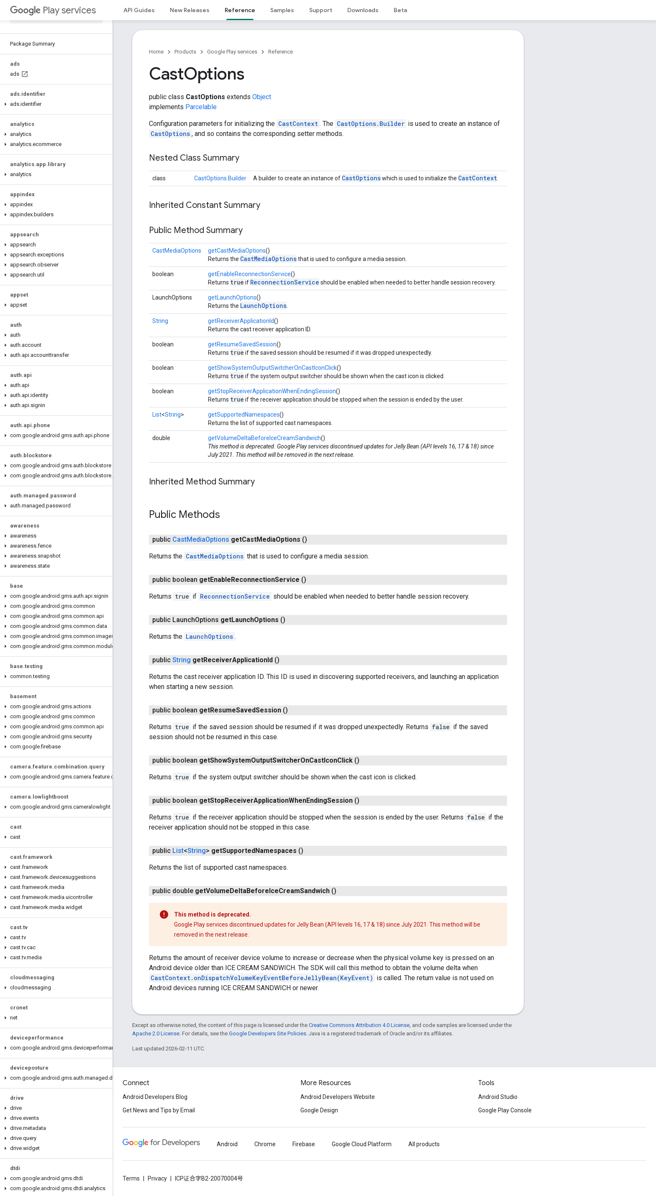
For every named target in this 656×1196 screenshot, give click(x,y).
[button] (54, 104)
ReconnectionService (284, 282)
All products (424, 1144)
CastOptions (170, 134)
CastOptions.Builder (371, 124)
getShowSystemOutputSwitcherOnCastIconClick (272, 367)
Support (320, 10)
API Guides (139, 10)
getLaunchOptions (232, 297)
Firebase (303, 1144)
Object (261, 97)
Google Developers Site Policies (267, 1033)
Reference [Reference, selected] (240, 10)
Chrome (265, 1144)
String (160, 321)
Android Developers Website (337, 1097)
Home (156, 52)
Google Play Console (505, 1110)
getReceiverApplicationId (241, 321)
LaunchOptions (263, 306)
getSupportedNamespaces (243, 414)
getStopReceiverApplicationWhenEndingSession (272, 391)
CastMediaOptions (176, 250)
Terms (131, 1178)
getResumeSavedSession (242, 344)
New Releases (190, 10)
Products (185, 52)
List (156, 414)
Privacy (157, 1178)
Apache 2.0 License (155, 1033)
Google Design (319, 1110)
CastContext (298, 124)
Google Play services (232, 52)
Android (227, 1144)
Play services (53, 10)
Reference (280, 52)
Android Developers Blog (155, 1097)
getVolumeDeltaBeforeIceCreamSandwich (264, 438)
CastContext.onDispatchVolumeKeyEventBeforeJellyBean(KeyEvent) (262, 978)
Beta (400, 10)
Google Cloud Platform (362, 1144)
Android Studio (498, 1097)
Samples (282, 10)
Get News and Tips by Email (159, 1110)
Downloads (363, 10)
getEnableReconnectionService (249, 274)
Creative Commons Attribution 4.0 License (359, 1025)
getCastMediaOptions (237, 250)
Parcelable (201, 107)
